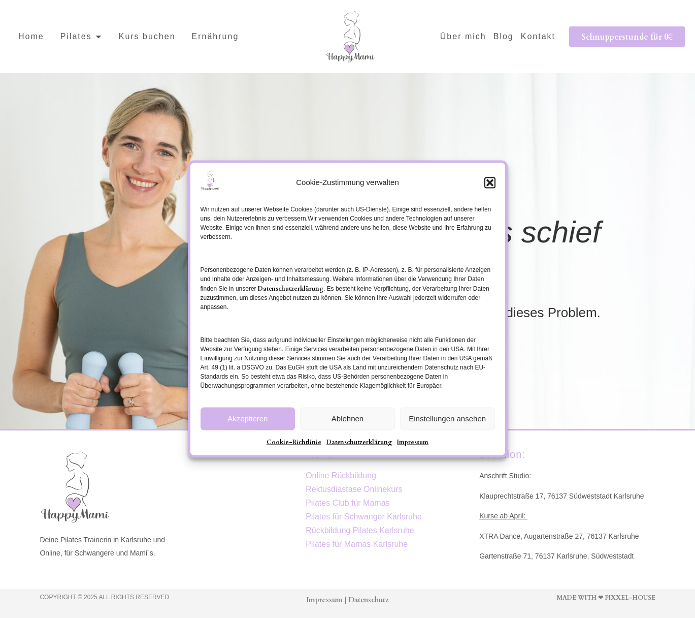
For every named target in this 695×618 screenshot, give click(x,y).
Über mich (463, 36)
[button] (490, 182)
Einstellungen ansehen (447, 418)
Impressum (412, 441)
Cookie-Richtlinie (294, 441)
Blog (503, 36)
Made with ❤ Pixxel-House (606, 597)
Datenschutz (368, 599)
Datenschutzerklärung (290, 287)
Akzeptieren (247, 418)
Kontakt (538, 36)
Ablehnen (347, 418)
